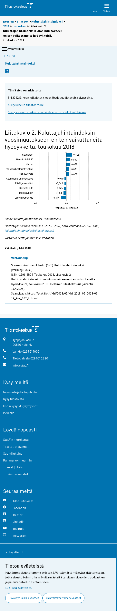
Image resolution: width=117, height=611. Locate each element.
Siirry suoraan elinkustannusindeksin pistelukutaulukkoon (47, 112)
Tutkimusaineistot (15, 474)
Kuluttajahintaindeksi (47, 21)
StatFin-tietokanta (16, 439)
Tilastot (22, 21)
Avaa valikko (12, 49)
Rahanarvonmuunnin (17, 460)
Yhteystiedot (15, 552)
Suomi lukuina (12, 453)
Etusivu (8, 21)
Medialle (9, 413)
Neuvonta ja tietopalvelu (20, 392)
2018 (6, 26)
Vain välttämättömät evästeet (63, 598)
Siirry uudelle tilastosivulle (26, 105)
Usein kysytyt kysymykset (20, 406)
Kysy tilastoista (13, 399)
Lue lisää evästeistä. (18, 588)
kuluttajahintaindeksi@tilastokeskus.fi (29, 231)
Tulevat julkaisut (14, 467)
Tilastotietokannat (16, 446)
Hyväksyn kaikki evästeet (24, 598)
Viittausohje (20, 258)
